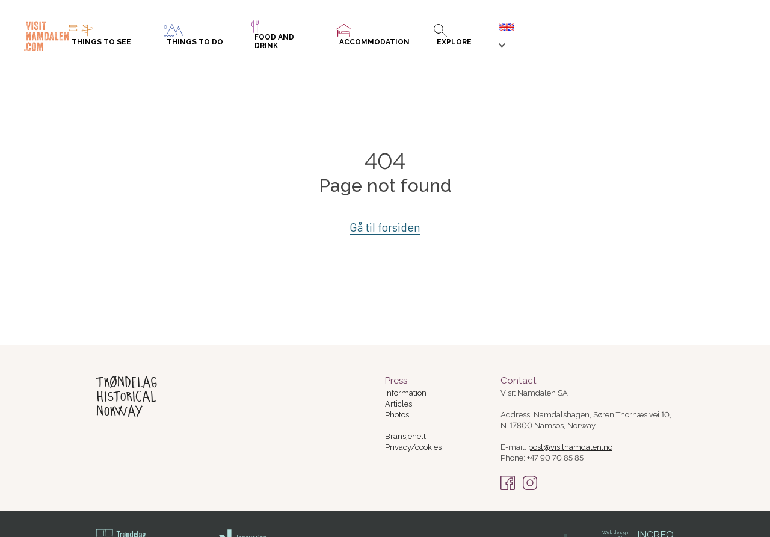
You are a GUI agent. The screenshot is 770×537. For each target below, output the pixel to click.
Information (406, 392)
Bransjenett (405, 436)
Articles (398, 403)
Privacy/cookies (413, 447)
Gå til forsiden (385, 226)
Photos (397, 414)
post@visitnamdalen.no (570, 447)
